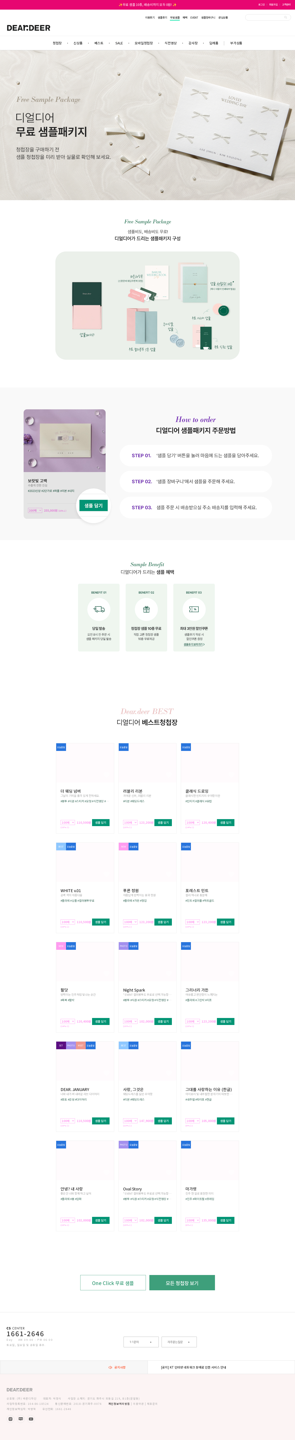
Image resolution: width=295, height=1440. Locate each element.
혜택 (185, 17)
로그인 (261, 4)
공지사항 (117, 1367)
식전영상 (171, 43)
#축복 (64, 1000)
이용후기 (150, 17)
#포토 (64, 1099)
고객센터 (286, 4)
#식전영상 (98, 801)
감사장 (193, 43)
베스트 (98, 43)
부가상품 (236, 43)
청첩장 (57, 43)
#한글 (208, 1099)
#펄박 (71, 1000)
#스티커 (79, 801)
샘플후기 (162, 17)
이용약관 (138, 1403)
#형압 (143, 900)
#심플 (73, 900)
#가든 (136, 900)
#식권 (71, 801)
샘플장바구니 (208, 17)
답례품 (213, 43)
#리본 (126, 801)
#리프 (208, 1000)
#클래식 (199, 801)
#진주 (188, 1199)
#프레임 (209, 1199)
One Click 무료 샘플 (113, 1282)
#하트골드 (208, 900)
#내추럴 (190, 1099)
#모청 (88, 801)
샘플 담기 (100, 822)
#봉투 (64, 801)
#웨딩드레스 (137, 801)
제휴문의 (152, 1403)
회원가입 (273, 4)
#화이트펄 (198, 1199)
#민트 (188, 900)
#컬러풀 (197, 900)
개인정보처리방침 (119, 1403)
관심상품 (223, 17)
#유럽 (208, 801)
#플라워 (65, 900)
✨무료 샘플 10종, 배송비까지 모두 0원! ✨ (148, 4)
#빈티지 (190, 801)
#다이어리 (81, 1099)
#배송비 (108, 801)
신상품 (77, 43)
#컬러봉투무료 (85, 900)
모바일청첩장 (144, 43)
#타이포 (199, 1099)
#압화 (78, 1199)
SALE (119, 43)
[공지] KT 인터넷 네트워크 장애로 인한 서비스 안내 (193, 1367)
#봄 (72, 1199)
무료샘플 (175, 18)
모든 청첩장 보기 (182, 1282)
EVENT (194, 17)
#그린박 (199, 1000)
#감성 (71, 1099)
